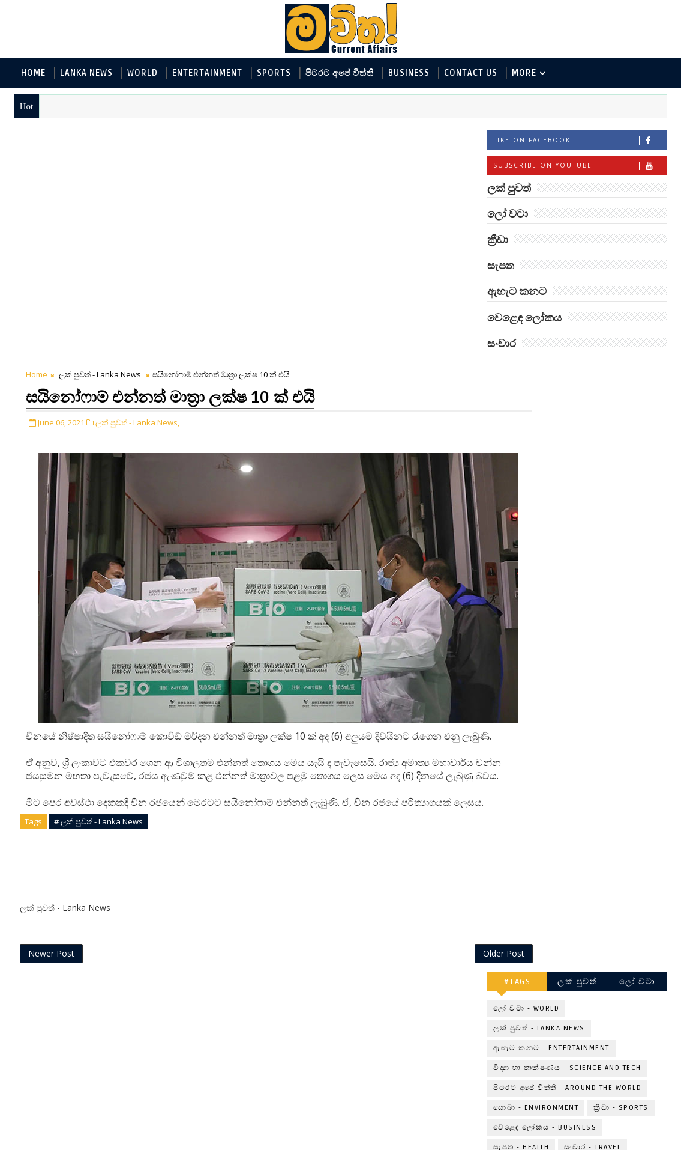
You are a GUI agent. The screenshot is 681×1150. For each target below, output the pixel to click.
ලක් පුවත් (577, 373)
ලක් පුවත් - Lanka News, (137, 180)
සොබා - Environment (535, 499)
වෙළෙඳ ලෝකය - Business (544, 519)
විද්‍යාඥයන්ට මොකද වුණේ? (590, 977)
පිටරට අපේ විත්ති (339, 73)
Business (409, 73)
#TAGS (517, 373)
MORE (524, 73)
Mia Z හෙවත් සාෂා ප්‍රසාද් (602, 923)
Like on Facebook (580, 142)
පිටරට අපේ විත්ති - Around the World (567, 479)
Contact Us (470, 73)
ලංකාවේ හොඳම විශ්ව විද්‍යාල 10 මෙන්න (594, 782)
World (142, 73)
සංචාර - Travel (592, 539)
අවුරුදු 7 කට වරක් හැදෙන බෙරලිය (588, 685)
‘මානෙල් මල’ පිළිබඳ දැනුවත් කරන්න (591, 636)
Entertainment (207, 73)
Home (33, 73)
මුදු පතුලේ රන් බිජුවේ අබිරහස (594, 734)
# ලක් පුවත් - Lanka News (98, 585)
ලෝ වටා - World (526, 400)
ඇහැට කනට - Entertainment (551, 440)
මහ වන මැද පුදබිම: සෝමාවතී (590, 831)
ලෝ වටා (637, 373)
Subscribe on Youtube (580, 167)
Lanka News (86, 73)
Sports (274, 73)
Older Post (418, 692)
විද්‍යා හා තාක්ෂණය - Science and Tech (567, 459)
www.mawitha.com (151, 1142)
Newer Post (51, 692)
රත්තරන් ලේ (573, 874)
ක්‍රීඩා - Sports (621, 499)
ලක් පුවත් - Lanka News (100, 135)
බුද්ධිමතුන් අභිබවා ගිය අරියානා (596, 588)
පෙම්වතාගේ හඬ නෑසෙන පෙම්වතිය (603, 1026)
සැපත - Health (521, 539)
